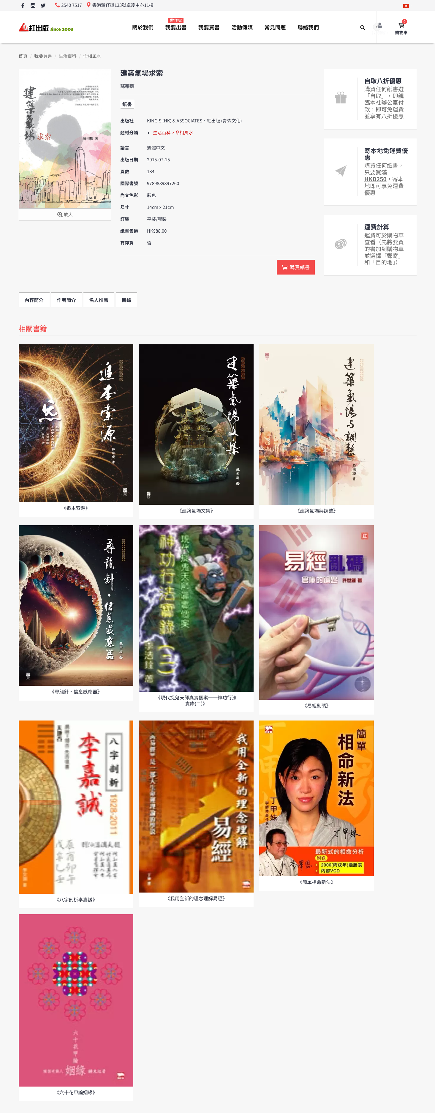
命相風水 (92, 56)
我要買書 (209, 27)
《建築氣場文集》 (196, 510)
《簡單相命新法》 (317, 881)
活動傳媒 (242, 27)
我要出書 (175, 24)
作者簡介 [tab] (66, 299)
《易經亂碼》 (316, 705)
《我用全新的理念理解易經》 (196, 898)
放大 (64, 215)
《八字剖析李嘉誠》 (75, 899)
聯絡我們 (308, 27)
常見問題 (275, 27)
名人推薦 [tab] (98, 299)
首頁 (23, 56)
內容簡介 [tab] (34, 299)
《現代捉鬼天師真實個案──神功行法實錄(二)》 (196, 700)
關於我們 (143, 27)
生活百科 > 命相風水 (173, 133)
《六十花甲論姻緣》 (75, 1092)
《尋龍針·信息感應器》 (76, 691)
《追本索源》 (75, 507)
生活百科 (68, 56)
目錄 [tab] (126, 299)
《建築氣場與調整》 (316, 510)
